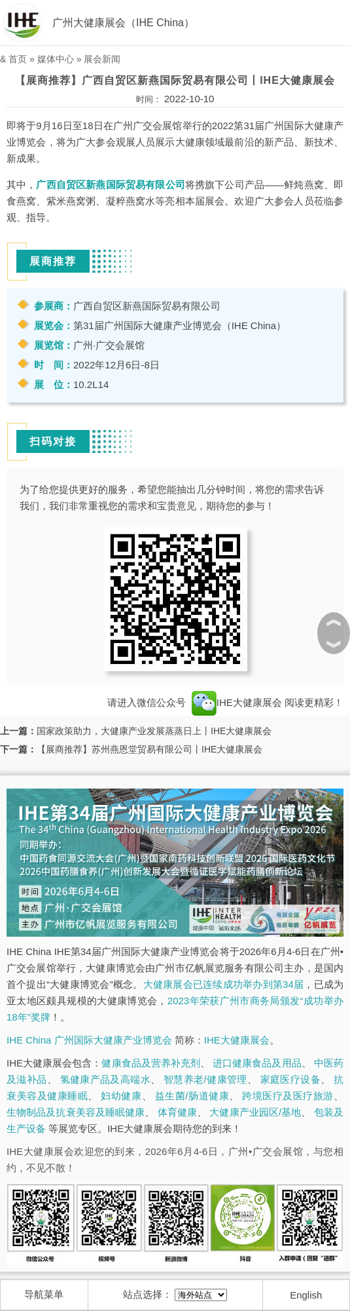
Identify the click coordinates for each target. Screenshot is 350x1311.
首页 (18, 59)
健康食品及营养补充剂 (150, 1062)
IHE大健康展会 (237, 702)
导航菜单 (43, 1294)
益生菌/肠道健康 (192, 1095)
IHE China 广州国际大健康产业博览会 (89, 1040)
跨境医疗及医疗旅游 (288, 1095)
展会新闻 (102, 59)
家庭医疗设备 (290, 1079)
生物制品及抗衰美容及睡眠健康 (76, 1112)
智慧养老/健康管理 (205, 1079)
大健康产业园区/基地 (255, 1112)
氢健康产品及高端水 (105, 1079)
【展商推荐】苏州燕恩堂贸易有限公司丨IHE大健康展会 (149, 749)
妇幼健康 (121, 1095)
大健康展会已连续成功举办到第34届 (223, 984)
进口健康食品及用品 (257, 1062)
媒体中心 (55, 59)
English (306, 1295)
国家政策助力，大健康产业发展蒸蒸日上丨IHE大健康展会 (154, 731)
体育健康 (177, 1112)
